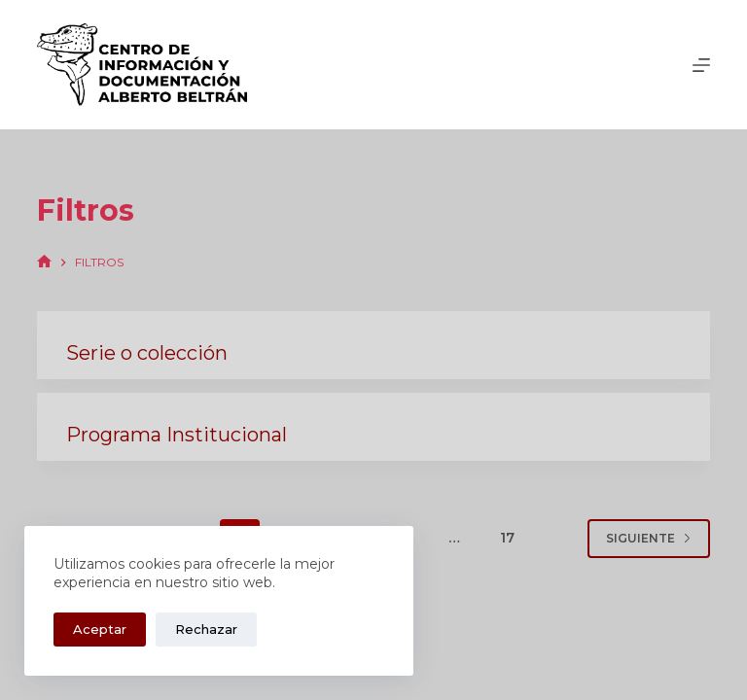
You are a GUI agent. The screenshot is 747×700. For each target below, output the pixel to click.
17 (507, 537)
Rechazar (206, 629)
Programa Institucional (176, 434)
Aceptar (99, 629)
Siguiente (649, 538)
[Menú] (701, 65)
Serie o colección (147, 353)
